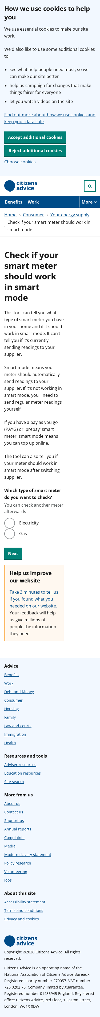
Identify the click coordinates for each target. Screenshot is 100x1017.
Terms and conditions (23, 910)
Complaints (14, 837)
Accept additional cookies (35, 137)
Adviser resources (20, 764)
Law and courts (17, 725)
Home (10, 215)
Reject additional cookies (35, 151)
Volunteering (15, 871)
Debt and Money (19, 691)
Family (10, 717)
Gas (23, 533)
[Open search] (90, 186)
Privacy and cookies (21, 918)
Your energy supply (69, 215)
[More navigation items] (89, 202)
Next (13, 553)
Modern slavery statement (27, 854)
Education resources (22, 773)
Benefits (13, 202)
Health (10, 742)
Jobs (8, 880)
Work (33, 202)
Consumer (33, 215)
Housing (11, 708)
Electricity (29, 523)
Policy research (17, 863)
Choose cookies (20, 162)
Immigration (15, 734)
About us (12, 803)
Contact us (13, 812)
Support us (14, 820)
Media (9, 846)
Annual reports (17, 829)
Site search (14, 781)
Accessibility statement (24, 901)
